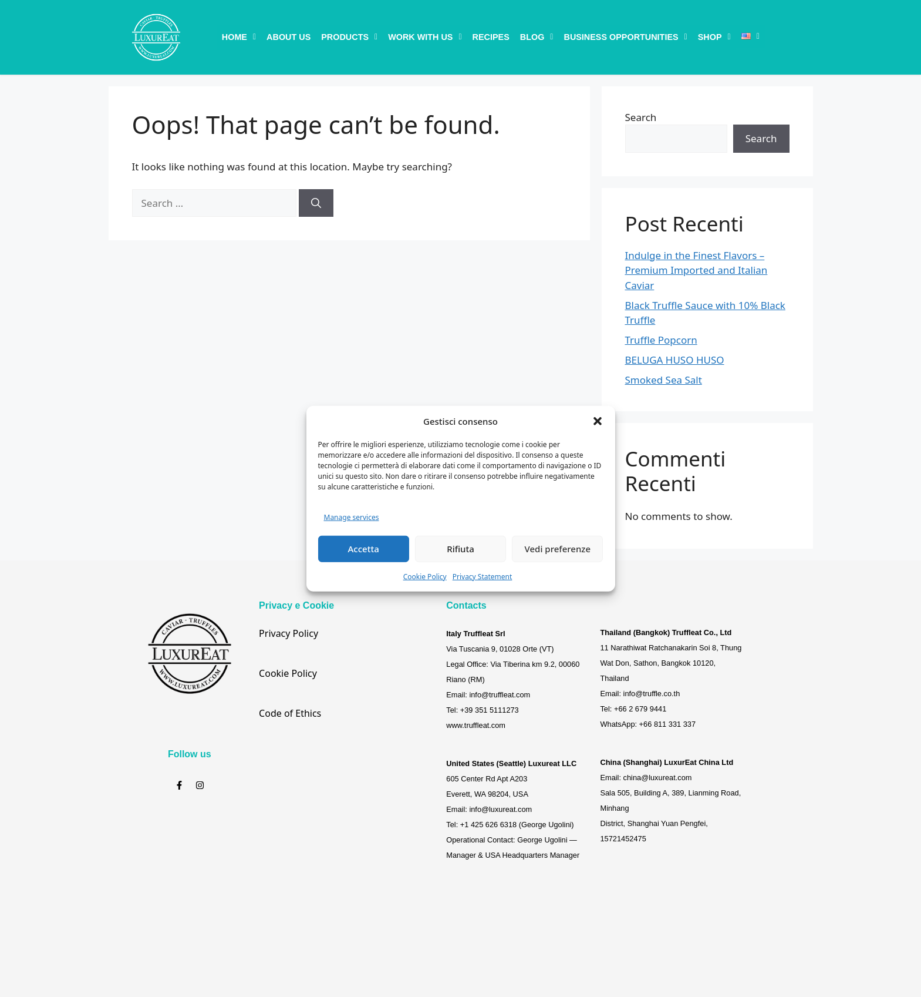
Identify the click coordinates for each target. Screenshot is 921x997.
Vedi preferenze (558, 549)
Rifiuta (460, 549)
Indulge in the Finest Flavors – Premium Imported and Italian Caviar (696, 270)
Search (641, 117)
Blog (537, 37)
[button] (597, 421)
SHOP (714, 37)
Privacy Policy (288, 633)
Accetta (363, 549)
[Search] (316, 203)
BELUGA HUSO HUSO (674, 360)
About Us (288, 37)
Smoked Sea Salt (663, 380)
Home (239, 37)
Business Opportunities (625, 37)
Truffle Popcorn (661, 340)
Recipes (491, 37)
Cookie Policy (425, 576)
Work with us (424, 37)
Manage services (351, 517)
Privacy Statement (482, 576)
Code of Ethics (290, 713)
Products (349, 37)
